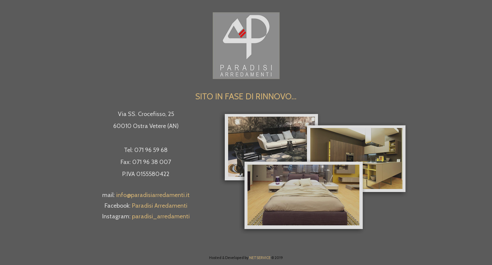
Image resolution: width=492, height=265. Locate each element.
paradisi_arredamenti (161, 216)
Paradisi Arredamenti (159, 205)
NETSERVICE (260, 257)
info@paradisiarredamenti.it (153, 195)
